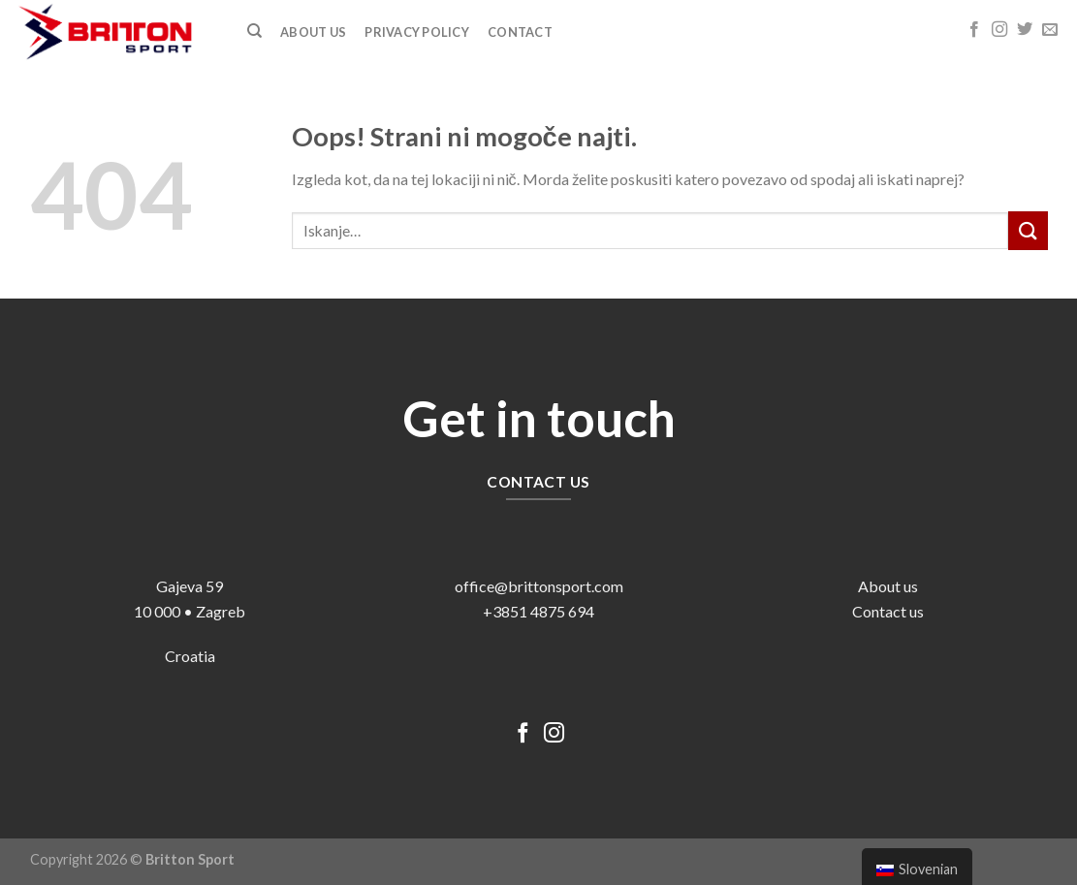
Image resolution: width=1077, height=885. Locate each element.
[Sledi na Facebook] (974, 30)
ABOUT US (313, 32)
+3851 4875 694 (538, 611)
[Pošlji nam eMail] (1050, 30)
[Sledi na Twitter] (1024, 30)
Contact (520, 32)
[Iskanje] (254, 31)
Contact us (888, 611)
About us (888, 586)
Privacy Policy (416, 32)
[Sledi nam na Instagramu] (999, 30)
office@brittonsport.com (539, 586)
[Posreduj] (1027, 230)
